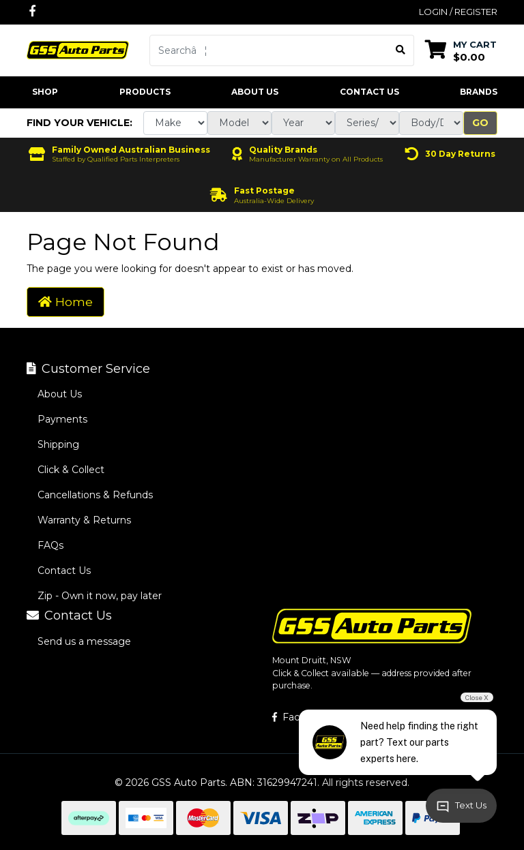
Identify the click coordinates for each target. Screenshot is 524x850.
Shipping (58, 444)
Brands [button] (478, 92)
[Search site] (401, 50)
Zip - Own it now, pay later (100, 596)
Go (480, 123)
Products (145, 92)
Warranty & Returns (84, 520)
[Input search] (268, 50)
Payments (62, 419)
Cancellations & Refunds (95, 495)
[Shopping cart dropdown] (460, 50)
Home (65, 301)
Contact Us (369, 92)
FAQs (50, 545)
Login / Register (458, 11)
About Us (254, 92)
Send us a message (84, 641)
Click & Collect (71, 470)
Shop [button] (45, 92)
